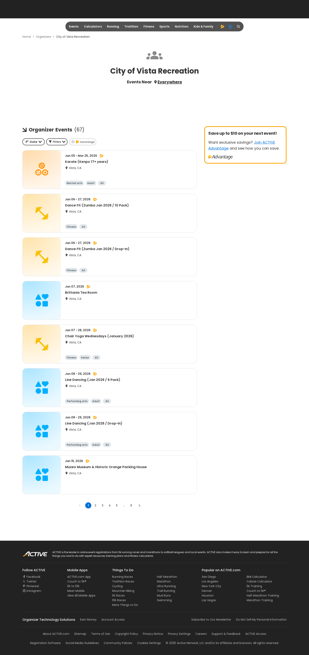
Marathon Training (260, 600)
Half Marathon (167, 577)
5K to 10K (73, 586)
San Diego (209, 577)
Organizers (43, 37)
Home (26, 37)
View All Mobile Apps (81, 595)
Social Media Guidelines (82, 643)
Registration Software (45, 643)
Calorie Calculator (259, 581)
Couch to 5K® (76, 581)
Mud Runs (164, 595)
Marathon (164, 581)
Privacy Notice (153, 634)
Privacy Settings (179, 634)
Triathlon (131, 26)
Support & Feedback (226, 634)
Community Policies (118, 643)
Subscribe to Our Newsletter (211, 620)
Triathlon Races (123, 581)
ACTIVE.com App (79, 577)
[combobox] (33, 141)
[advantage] (222, 26)
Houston (208, 595)
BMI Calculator (257, 577)
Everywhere (170, 82)
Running (113, 26)
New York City (211, 586)
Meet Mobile (76, 591)
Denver (207, 591)
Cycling (117, 586)
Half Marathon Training (263, 595)
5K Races (118, 595)
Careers (201, 634)
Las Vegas (209, 600)
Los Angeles (210, 581)
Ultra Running (166, 586)
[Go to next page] (139, 505)
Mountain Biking (123, 591)
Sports (164, 26)
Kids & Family (203, 26)
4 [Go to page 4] (110, 505)
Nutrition (181, 26)
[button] (56, 141)
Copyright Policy (126, 634)
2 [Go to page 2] (95, 505)
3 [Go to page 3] (102, 505)
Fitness (148, 26)
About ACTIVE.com (56, 634)
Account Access (113, 620)
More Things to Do (125, 605)
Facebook (33, 577)
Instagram (33, 591)
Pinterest (32, 586)
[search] (238, 26)
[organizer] (230, 26)
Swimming (164, 600)
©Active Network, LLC (185, 643)
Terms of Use (100, 634)
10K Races (119, 600)
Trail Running (166, 591)
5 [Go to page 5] (117, 505)
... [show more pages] (124, 505)
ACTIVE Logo (31, 552)
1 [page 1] (88, 505)
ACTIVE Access (255, 634)
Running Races (122, 577)
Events (74, 26)
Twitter (31, 581)
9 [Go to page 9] (131, 505)
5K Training (254, 586)
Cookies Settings (149, 643)
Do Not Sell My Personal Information (261, 620)
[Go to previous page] (80, 505)
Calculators (93, 26)
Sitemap (80, 634)
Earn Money (88, 620)
